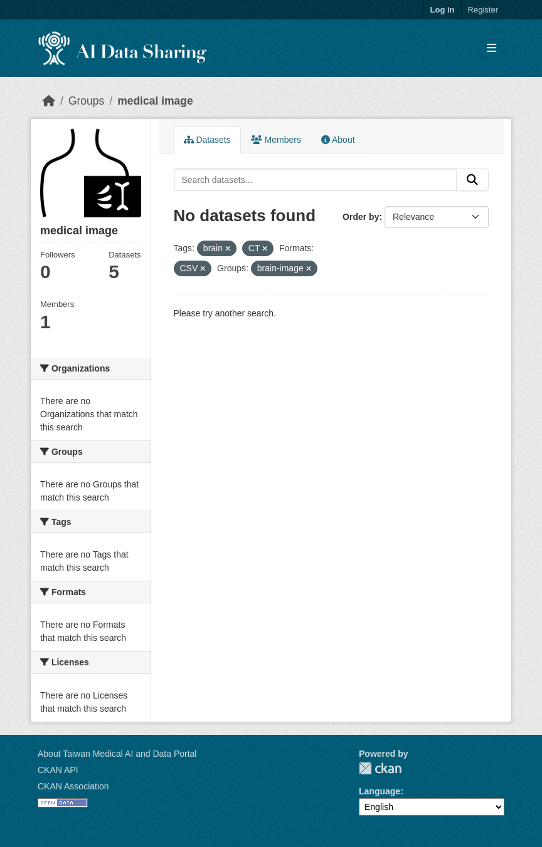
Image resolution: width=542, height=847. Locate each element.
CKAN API (58, 770)
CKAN (380, 768)
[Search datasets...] (315, 180)
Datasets (207, 140)
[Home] (49, 101)
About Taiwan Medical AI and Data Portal (117, 754)
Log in (442, 9)
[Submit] (472, 180)
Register (483, 9)
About (338, 140)
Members (276, 140)
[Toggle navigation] (491, 48)
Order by (361, 217)
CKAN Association (73, 786)
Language (379, 791)
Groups (86, 101)
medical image (155, 101)
